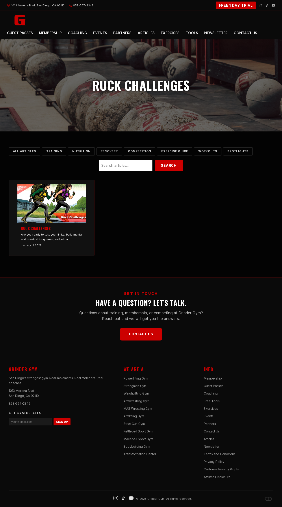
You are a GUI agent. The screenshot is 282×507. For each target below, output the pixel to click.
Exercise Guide (174, 151)
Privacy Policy (214, 462)
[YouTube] (273, 5)
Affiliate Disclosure (217, 477)
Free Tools (212, 401)
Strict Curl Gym (134, 424)
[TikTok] (267, 5)
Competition (139, 151)
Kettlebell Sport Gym (138, 431)
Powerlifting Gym (136, 378)
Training (54, 151)
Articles (209, 439)
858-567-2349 (19, 403)
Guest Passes (213, 386)
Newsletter (211, 446)
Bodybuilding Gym (137, 446)
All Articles (24, 151)
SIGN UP (62, 421)
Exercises (211, 408)
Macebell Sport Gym (138, 439)
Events (208, 416)
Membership (213, 378)
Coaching (211, 393)
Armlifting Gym (134, 416)
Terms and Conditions (220, 454)
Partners (210, 424)
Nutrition (81, 151)
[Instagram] (260, 5)
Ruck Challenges (36, 228)
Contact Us (141, 334)
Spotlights (238, 151)
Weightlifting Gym (136, 393)
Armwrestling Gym (136, 401)
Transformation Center (140, 454)
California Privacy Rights (221, 469)
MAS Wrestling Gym (138, 408)
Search (169, 165)
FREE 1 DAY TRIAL (236, 5)
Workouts (207, 151)
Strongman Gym (135, 386)
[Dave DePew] (268, 498)
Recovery (109, 151)
